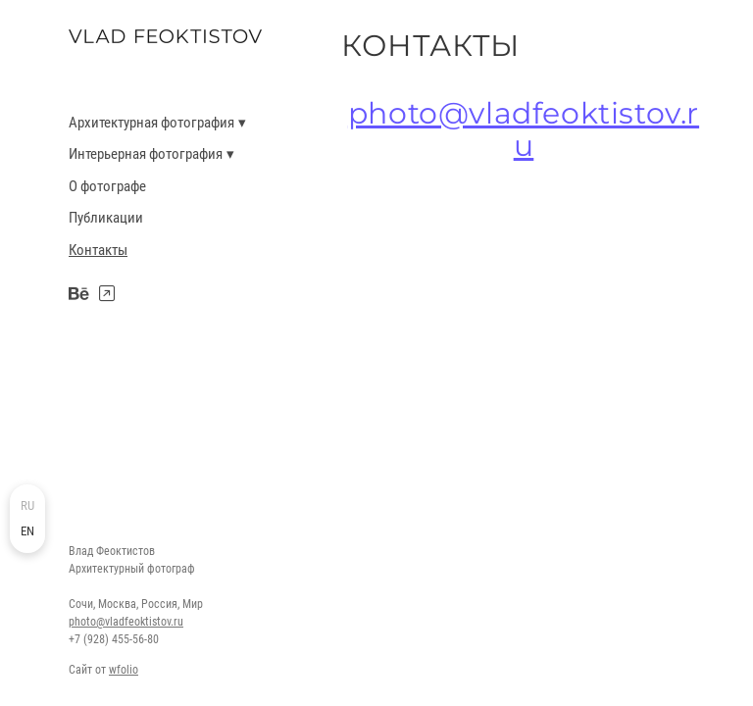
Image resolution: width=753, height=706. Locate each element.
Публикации (106, 218)
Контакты (98, 250)
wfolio (123, 670)
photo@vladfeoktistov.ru (126, 622)
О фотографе (107, 186)
